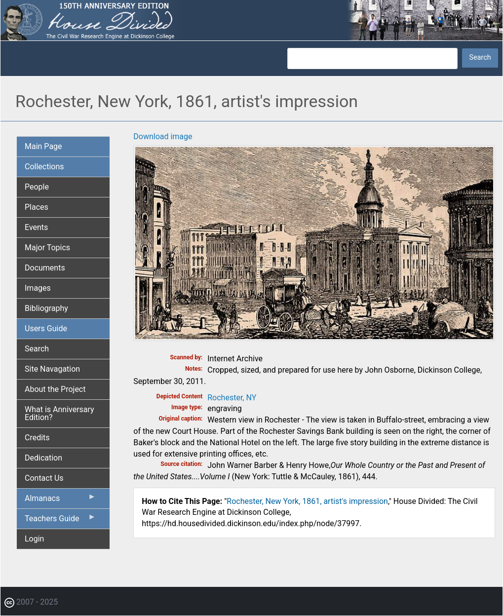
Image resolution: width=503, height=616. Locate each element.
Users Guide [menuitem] (46, 328)
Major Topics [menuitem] (47, 247)
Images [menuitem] (38, 288)
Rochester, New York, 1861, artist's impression (307, 501)
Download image (162, 136)
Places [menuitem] (36, 207)
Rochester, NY (231, 397)
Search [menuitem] (37, 348)
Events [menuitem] (36, 227)
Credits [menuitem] (37, 437)
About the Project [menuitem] (55, 389)
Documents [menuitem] (45, 267)
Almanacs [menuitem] (60, 500)
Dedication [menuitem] (43, 457)
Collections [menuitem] (44, 166)
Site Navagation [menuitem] (52, 369)
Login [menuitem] (34, 538)
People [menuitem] (37, 187)
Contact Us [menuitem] (44, 478)
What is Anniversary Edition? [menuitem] (59, 413)
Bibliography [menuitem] (46, 308)
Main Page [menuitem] (43, 146)
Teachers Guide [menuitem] (60, 521)
